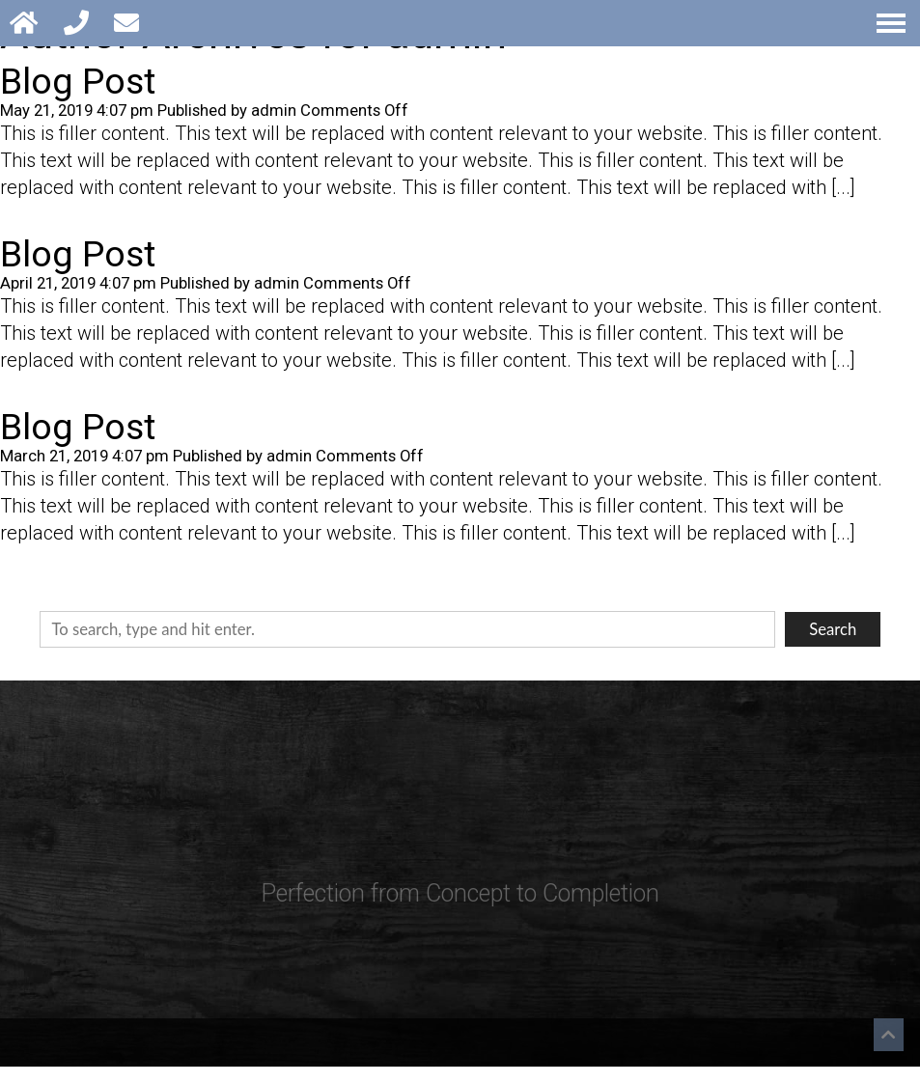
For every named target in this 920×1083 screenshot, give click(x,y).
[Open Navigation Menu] (891, 23)
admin (273, 110)
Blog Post (77, 81)
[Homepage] (27, 23)
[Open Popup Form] (129, 23)
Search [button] (832, 629)
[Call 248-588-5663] (79, 23)
